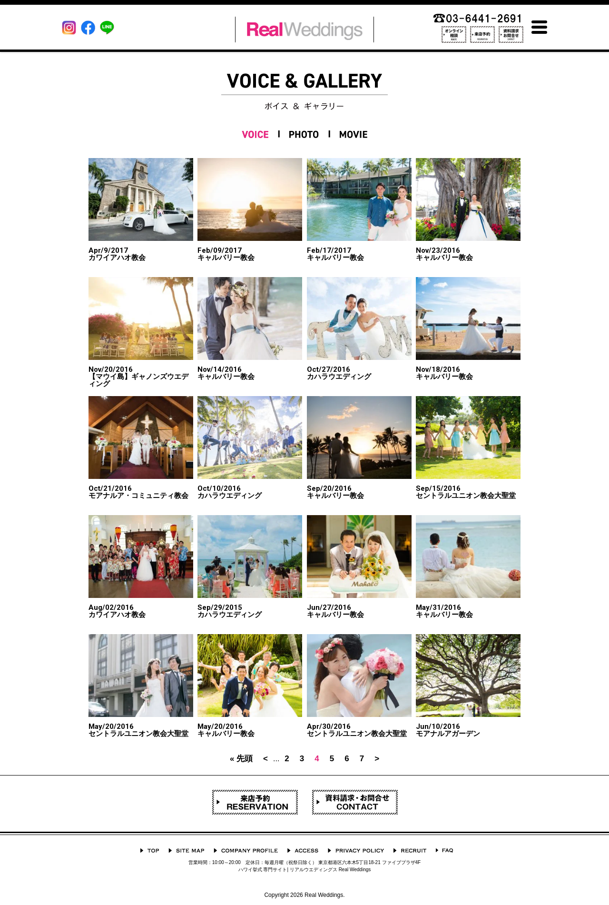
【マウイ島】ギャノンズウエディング (140, 377)
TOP (149, 850)
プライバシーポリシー (356, 850)
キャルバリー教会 (226, 254)
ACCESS (302, 850)
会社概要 (246, 850)
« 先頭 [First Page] (241, 758)
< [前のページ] (265, 758)
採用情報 (409, 850)
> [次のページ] (376, 758)
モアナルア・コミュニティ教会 (138, 492)
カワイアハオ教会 (117, 254)
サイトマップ (186, 850)
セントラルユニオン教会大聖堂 (466, 492)
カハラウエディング (339, 373)
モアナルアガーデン (448, 730)
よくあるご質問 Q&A (444, 850)
